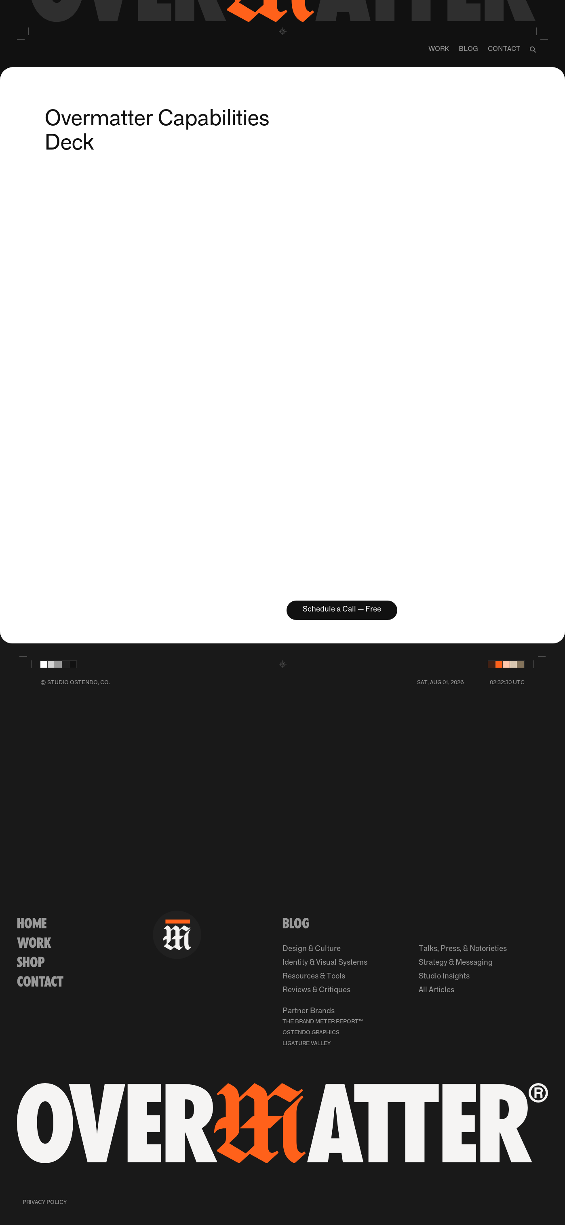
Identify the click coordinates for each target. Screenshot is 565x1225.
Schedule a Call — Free (342, 609)
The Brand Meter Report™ (322, 1022)
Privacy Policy (45, 1202)
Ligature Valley (306, 1043)
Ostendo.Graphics (310, 1032)
